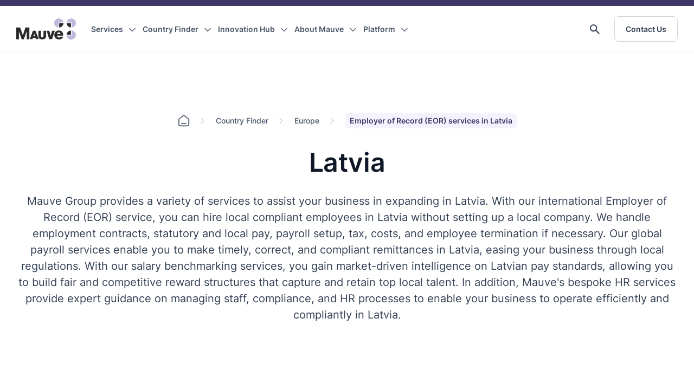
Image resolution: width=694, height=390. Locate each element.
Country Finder (170, 29)
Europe (306, 120)
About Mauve (319, 29)
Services (107, 29)
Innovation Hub (246, 29)
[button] (595, 29)
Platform (379, 29)
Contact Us (646, 29)
